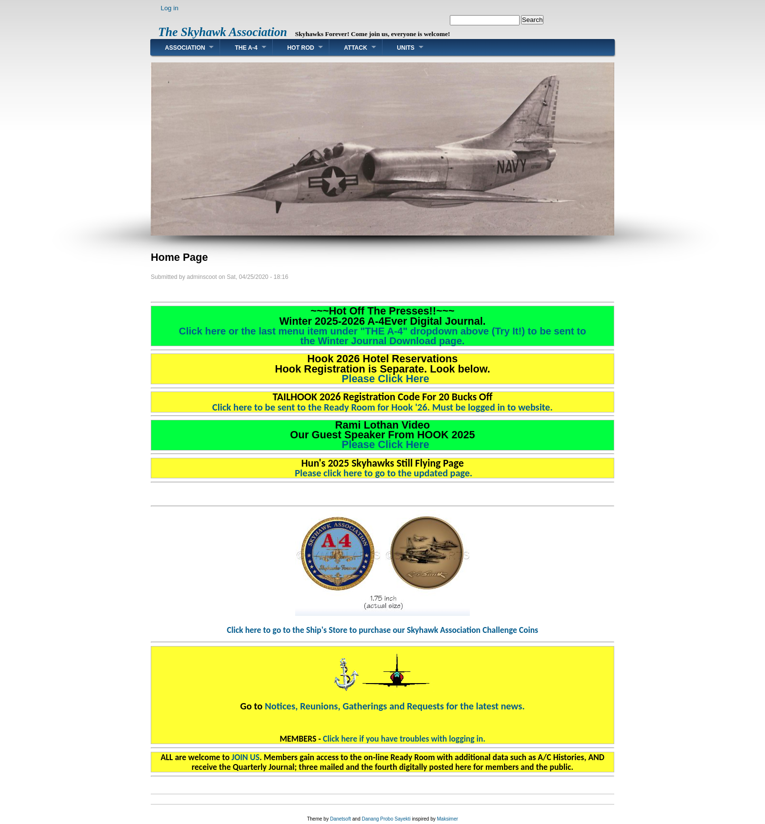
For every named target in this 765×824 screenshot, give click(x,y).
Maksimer (447, 819)
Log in (170, 8)
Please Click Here (382, 379)
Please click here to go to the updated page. (382, 473)
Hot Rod (300, 47)
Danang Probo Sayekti (386, 819)
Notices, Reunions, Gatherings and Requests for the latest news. (395, 706)
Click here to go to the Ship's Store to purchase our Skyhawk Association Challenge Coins (382, 630)
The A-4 (246, 47)
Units (406, 47)
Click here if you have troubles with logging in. (404, 738)
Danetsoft (340, 819)
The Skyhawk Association (222, 32)
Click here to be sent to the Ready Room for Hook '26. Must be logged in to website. (382, 407)
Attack (355, 47)
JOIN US (246, 757)
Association (185, 47)
